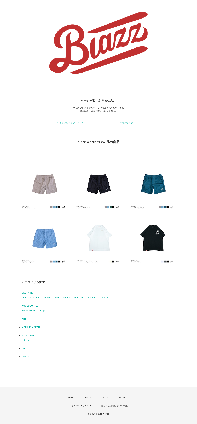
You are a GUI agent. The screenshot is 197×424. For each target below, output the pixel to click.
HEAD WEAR (29, 310)
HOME (71, 397)
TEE (24, 297)
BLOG (105, 397)
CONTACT (123, 397)
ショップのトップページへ (70, 123)
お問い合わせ (126, 123)
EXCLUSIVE (28, 335)
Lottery (25, 340)
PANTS (104, 297)
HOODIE (79, 297)
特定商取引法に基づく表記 (114, 405)
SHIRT (46, 297)
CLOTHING (28, 293)
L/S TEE (34, 297)
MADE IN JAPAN (31, 327)
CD (23, 348)
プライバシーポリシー (80, 405)
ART (24, 319)
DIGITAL (26, 356)
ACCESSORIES (30, 306)
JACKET (92, 297)
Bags (42, 310)
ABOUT (88, 397)
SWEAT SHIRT (62, 297)
